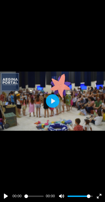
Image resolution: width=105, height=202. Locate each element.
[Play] (5, 196)
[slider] (34, 196)
